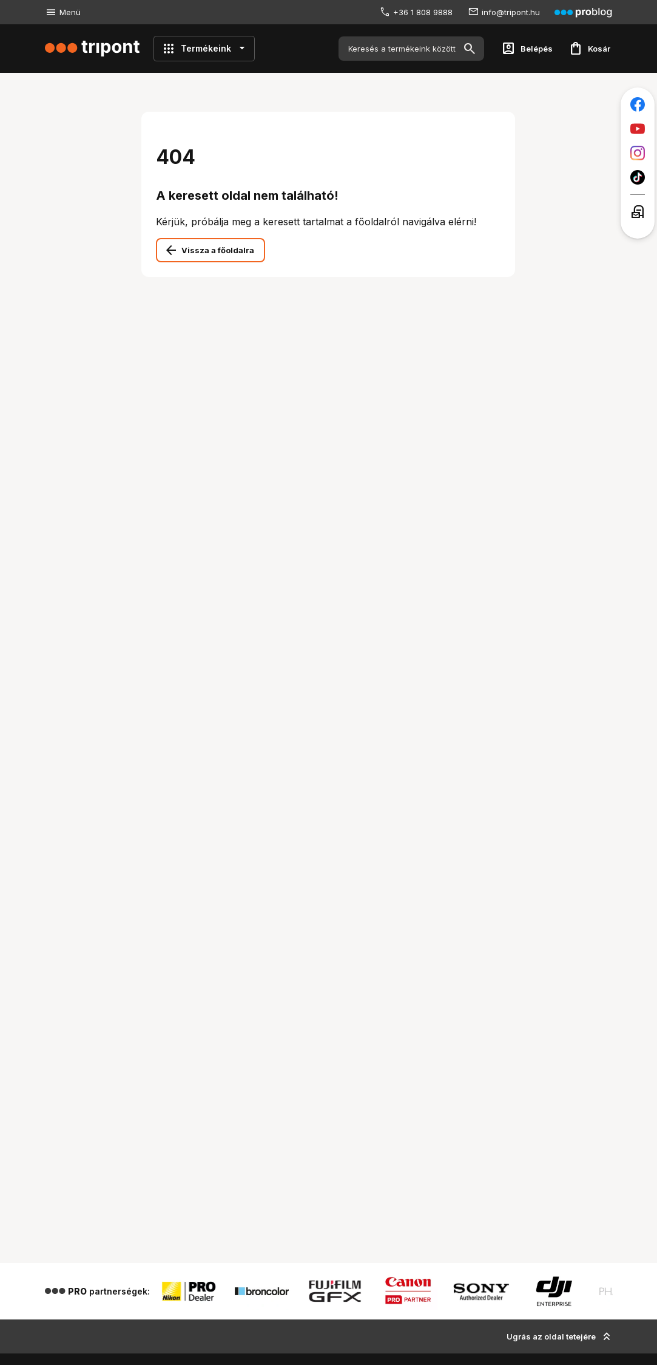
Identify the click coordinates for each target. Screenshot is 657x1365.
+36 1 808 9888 (423, 12)
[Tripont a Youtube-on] (637, 128)
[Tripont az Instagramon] (637, 153)
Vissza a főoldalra (217, 250)
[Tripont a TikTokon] (637, 177)
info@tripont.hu (511, 12)
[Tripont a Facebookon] (637, 104)
